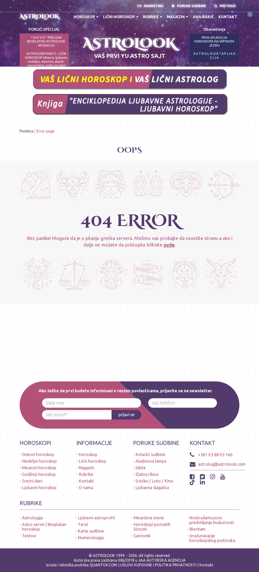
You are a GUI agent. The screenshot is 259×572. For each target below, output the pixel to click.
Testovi (29, 535)
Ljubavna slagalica (152, 487)
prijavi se (126, 414)
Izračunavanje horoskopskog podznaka (212, 538)
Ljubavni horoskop (39, 487)
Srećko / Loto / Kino (154, 480)
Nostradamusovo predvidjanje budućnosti (211, 520)
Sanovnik (142, 535)
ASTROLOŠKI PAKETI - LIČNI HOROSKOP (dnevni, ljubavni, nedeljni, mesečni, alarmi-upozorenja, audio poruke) (46, 59)
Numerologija (91, 537)
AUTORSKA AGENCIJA (166, 560)
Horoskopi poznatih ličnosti (152, 526)
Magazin (177, 17)
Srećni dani (32, 480)
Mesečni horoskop (39, 467)
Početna (26, 131)
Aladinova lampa (150, 461)
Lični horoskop (120, 17)
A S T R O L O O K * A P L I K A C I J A (214, 56)
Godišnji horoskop (39, 474)
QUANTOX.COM (103, 565)
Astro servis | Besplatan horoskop (44, 526)
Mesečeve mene (149, 517)
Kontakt (227, 17)
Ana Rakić (203, 17)
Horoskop (86, 17)
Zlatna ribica (146, 474)
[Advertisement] (129, 337)
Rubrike (152, 17)
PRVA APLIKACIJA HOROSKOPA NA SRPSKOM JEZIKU (214, 41)
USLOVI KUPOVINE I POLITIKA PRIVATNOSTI (158, 565)
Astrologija (32, 517)
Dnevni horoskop (38, 454)
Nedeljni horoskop (39, 461)
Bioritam (197, 529)
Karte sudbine (91, 531)
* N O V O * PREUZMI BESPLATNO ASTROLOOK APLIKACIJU (46, 41)
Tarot (83, 524)
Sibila (140, 467)
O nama (86, 487)
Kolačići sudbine (150, 454)
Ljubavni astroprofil (96, 517)
